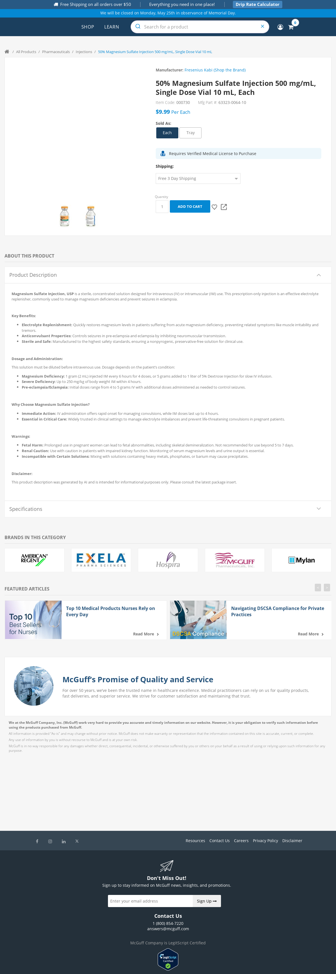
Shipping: (165, 166)
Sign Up (207, 901)
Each (167, 132)
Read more (143, 634)
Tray (191, 132)
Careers (241, 840)
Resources (195, 840)
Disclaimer (292, 840)
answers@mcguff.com (168, 928)
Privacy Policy (265, 840)
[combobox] (200, 26)
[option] (64, 216)
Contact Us (219, 840)
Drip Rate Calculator (257, 4)
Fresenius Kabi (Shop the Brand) (215, 70)
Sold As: (163, 123)
